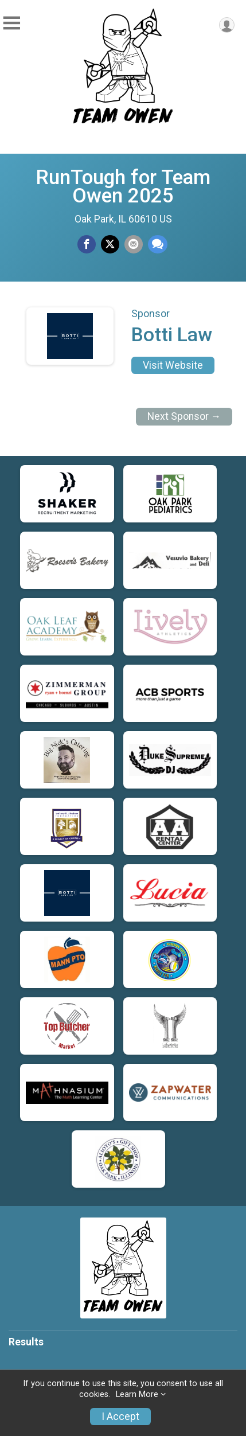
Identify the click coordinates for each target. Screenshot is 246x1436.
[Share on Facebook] (86, 244)
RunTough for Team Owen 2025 (123, 186)
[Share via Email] (133, 244)
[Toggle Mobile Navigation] (11, 23)
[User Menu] (227, 25)
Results (26, 1342)
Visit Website (173, 365)
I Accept (120, 1416)
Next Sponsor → (184, 416)
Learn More (137, 1394)
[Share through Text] (157, 244)
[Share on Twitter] (110, 244)
